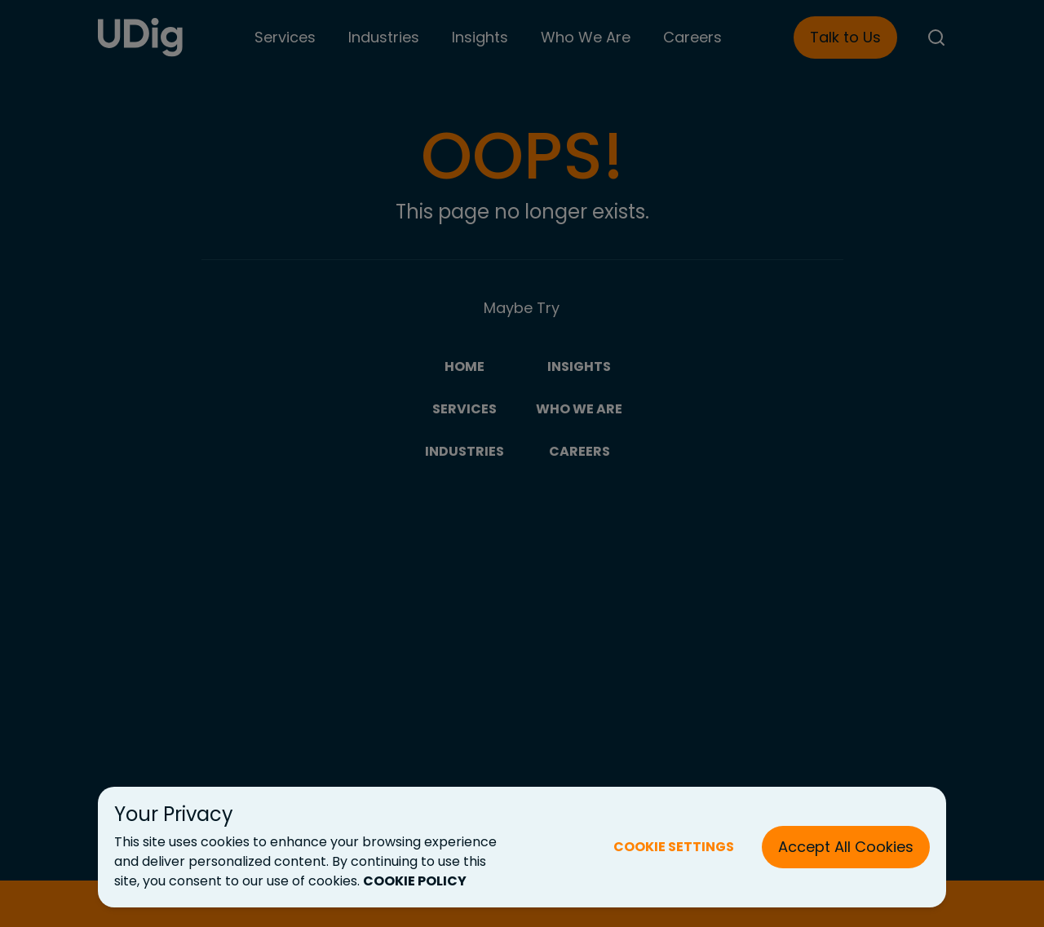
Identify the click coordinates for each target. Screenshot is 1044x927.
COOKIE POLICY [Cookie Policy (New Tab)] (415, 881)
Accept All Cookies (846, 847)
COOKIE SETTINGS (673, 846)
